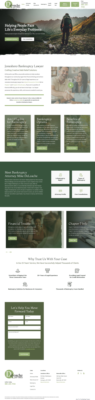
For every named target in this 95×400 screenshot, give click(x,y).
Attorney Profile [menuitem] (28, 4)
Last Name (25, 316)
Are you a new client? (11, 327)
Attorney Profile (34, 377)
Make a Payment (65, 4)
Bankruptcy (33, 383)
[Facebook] (78, 373)
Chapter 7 (5, 85)
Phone (7, 321)
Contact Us (75, 4)
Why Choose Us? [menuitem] (36, 4)
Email (24, 321)
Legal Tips (32, 386)
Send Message (22, 354)
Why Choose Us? (34, 380)
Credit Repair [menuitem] (49, 4)
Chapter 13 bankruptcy (17, 85)
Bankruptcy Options (11, 39)
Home (31, 373)
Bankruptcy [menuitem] (44, 4)
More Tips (12, 238)
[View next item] (10, 252)
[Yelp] (84, 373)
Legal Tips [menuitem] (56, 4)
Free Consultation (28, 39)
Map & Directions (45, 382)
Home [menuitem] (23, 4)
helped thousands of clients (29, 82)
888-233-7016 (10, 384)
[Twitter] (81, 373)
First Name (8, 316)
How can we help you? (11, 332)
